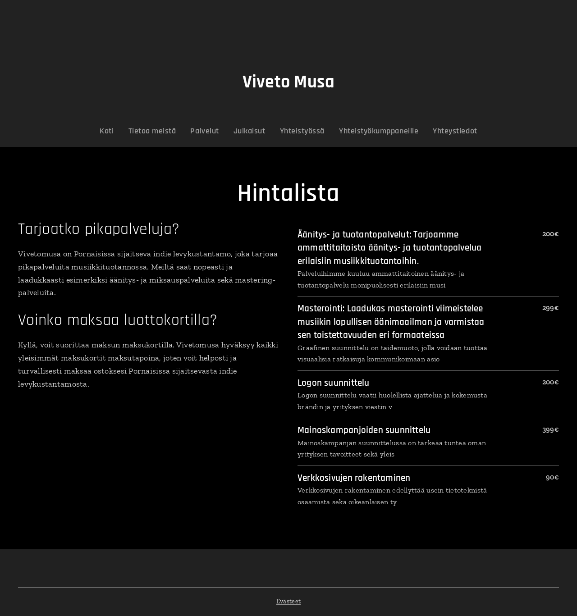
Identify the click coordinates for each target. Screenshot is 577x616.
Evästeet (288, 601)
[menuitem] (123, 131)
